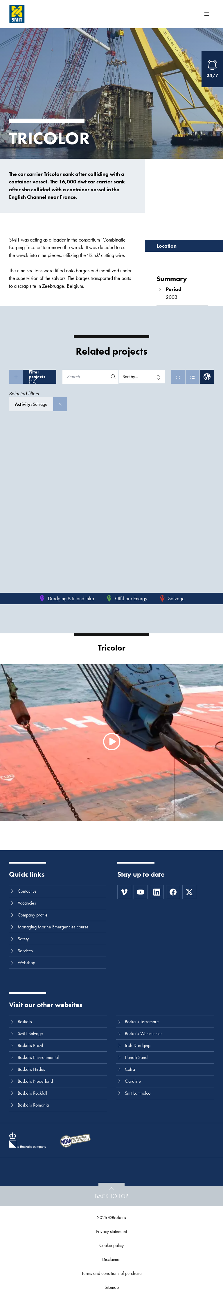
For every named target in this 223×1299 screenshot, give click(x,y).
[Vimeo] (124, 892)
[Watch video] (111, 742)
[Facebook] (173, 892)
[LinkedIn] (157, 892)
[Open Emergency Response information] (212, 69)
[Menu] (207, 14)
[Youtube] (141, 892)
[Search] (86, 377)
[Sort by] (142, 377)
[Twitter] (189, 892)
